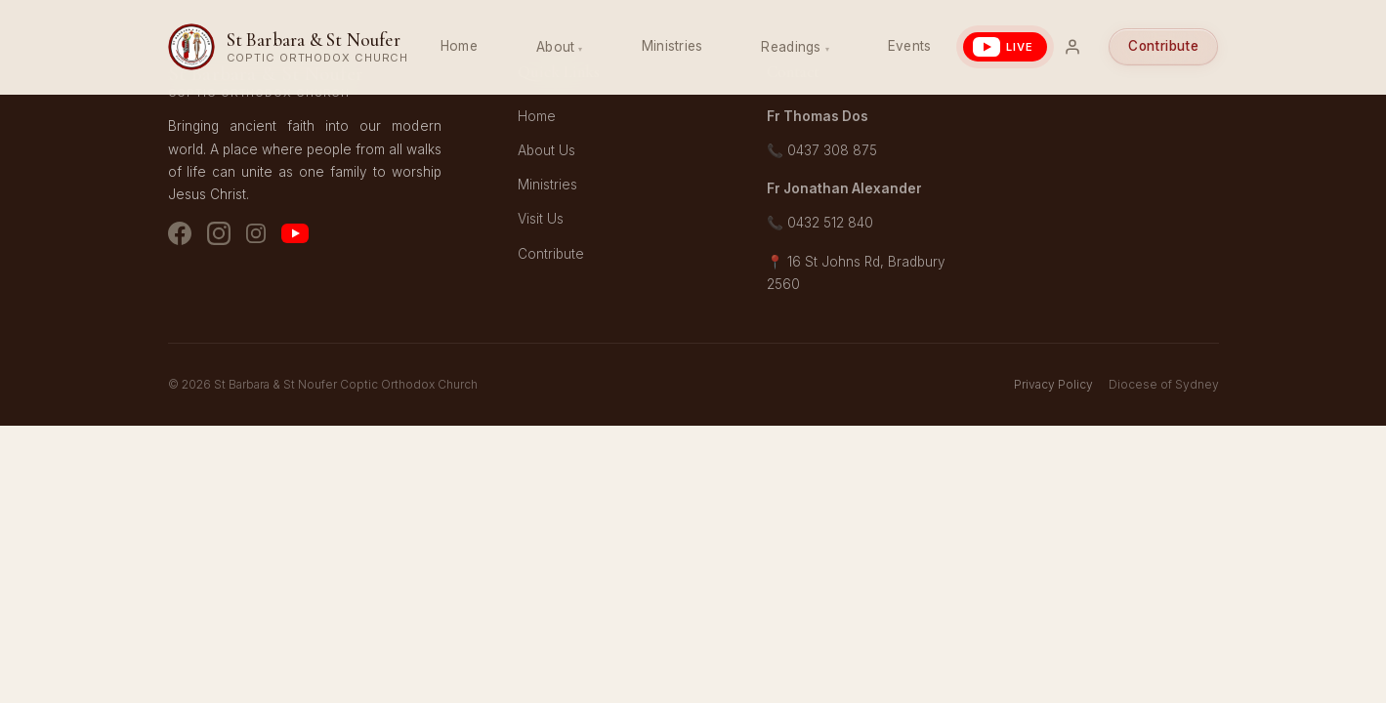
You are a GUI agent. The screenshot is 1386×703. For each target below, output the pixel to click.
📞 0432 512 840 (820, 222)
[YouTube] (295, 237)
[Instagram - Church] (219, 237)
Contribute (1163, 46)
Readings (790, 47)
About (555, 47)
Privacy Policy (1053, 384)
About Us (546, 150)
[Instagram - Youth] (256, 237)
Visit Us (541, 219)
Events (910, 46)
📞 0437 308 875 (822, 150)
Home (459, 46)
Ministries (672, 46)
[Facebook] (179, 237)
